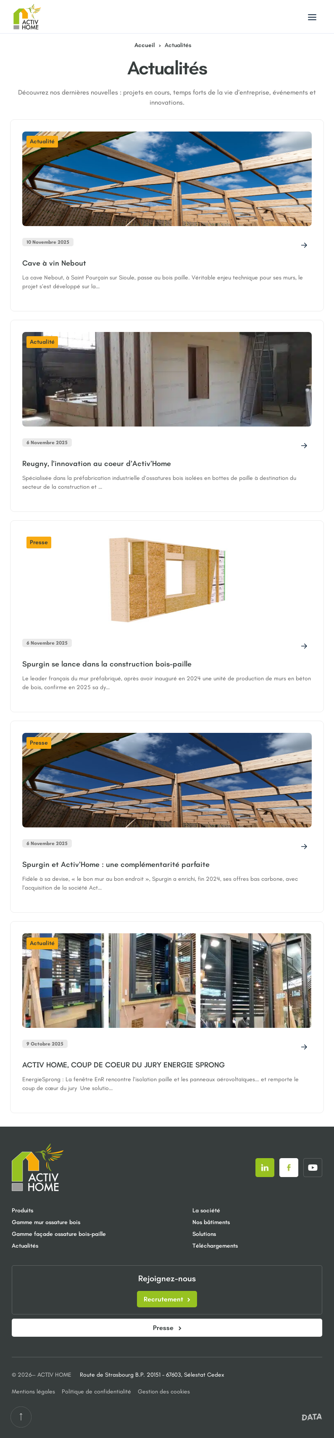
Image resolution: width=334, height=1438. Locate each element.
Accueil (144, 45)
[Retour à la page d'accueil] (38, 1167)
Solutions (204, 1234)
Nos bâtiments (211, 1222)
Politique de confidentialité (96, 1391)
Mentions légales (33, 1391)
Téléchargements (215, 1245)
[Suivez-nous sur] (264, 1167)
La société (206, 1210)
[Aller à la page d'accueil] (29, 17)
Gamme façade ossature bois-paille (47, 1234)
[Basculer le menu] (312, 16)
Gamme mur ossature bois (46, 1222)
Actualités (25, 1245)
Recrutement (167, 1299)
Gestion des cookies (164, 1391)
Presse (167, 1328)
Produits (22, 1210)
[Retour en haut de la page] (21, 1416)
